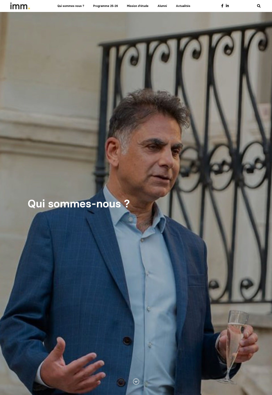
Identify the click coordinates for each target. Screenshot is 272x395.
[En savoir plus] (136, 382)
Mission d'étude (137, 6)
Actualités (183, 6)
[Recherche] (259, 6)
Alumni (162, 6)
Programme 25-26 (105, 6)
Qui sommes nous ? (70, 6)
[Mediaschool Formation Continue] (20, 6)
